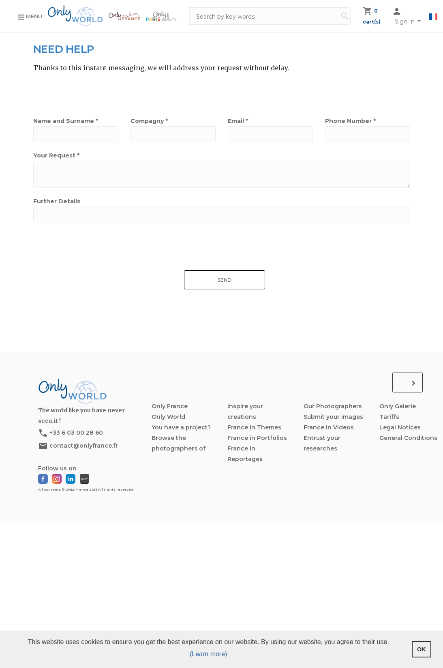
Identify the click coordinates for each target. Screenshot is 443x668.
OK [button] (421, 649)
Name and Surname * (65, 121)
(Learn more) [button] (208, 654)
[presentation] (88, 302)
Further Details (56, 201)
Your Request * (56, 155)
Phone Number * (350, 121)
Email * (238, 121)
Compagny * (149, 121)
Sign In (405, 21)
